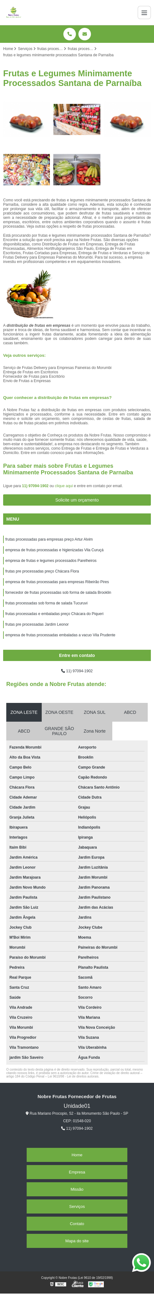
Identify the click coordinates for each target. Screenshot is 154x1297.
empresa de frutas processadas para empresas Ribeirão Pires (57, 582)
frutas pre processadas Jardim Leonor (37, 624)
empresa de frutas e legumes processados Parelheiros (51, 560)
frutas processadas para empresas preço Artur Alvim (49, 539)
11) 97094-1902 (36, 486)
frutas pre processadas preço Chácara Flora (42, 571)
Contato (77, 1223)
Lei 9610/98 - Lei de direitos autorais (73, 1076)
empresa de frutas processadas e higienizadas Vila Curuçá (54, 550)
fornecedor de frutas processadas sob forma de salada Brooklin (58, 592)
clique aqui (64, 486)
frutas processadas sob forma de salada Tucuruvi (46, 603)
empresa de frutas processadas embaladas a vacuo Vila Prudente (60, 635)
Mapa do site (76, 1241)
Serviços (77, 1206)
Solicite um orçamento (77, 499)
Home (77, 1155)
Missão (77, 1189)
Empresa (77, 1172)
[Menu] (144, 12)
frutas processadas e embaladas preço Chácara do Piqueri (54, 614)
